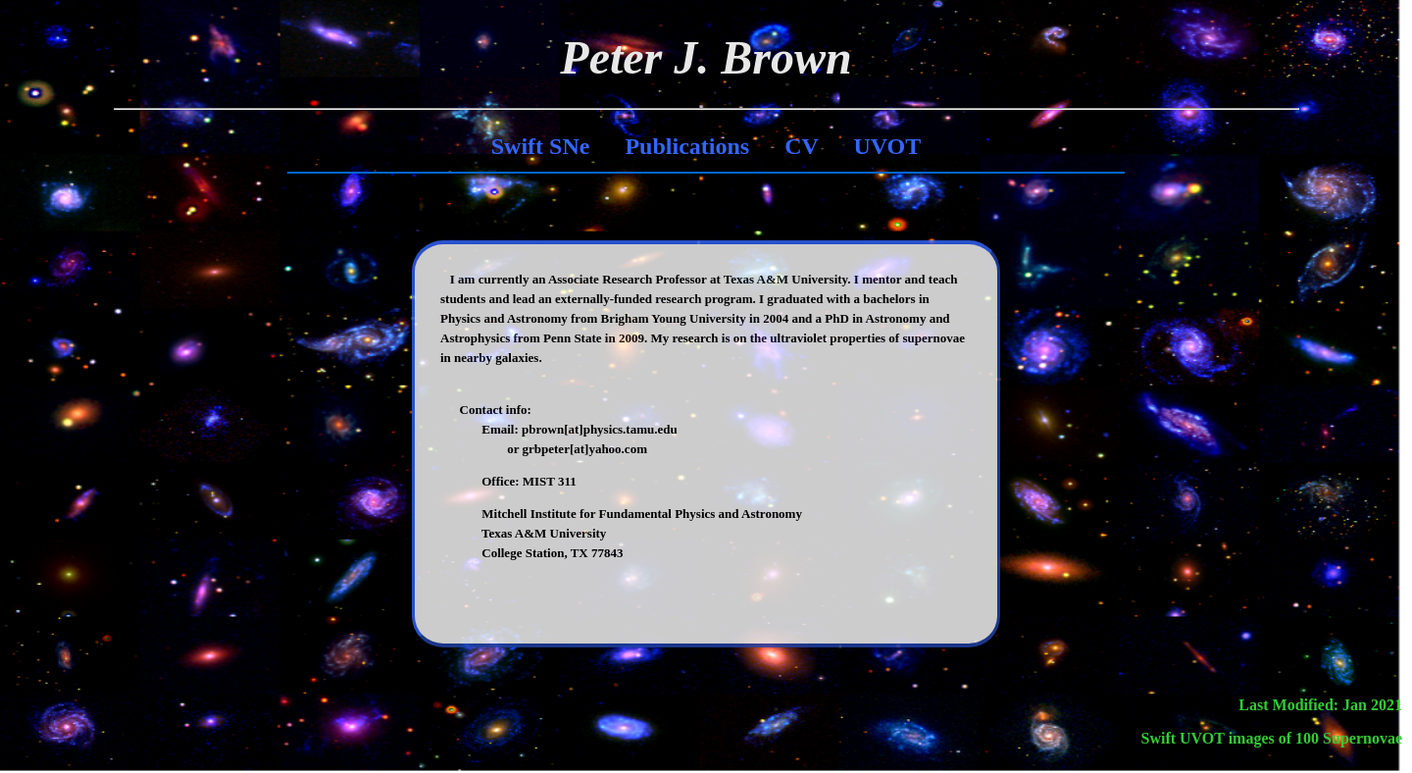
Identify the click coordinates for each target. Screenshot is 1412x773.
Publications (687, 146)
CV (801, 146)
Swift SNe (540, 146)
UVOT (887, 146)
